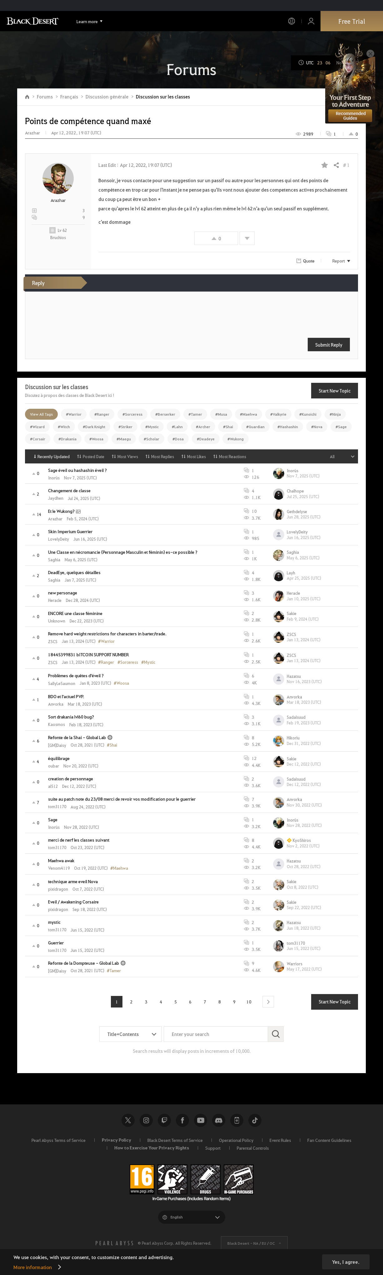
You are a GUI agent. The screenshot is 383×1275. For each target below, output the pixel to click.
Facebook (182, 1120)
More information (32, 1267)
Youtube (200, 1120)
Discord (218, 1120)
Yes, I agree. (346, 1262)
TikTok (254, 1120)
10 (248, 1001)
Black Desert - (251, 1243)
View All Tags (41, 414)
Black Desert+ (236, 1120)
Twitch (164, 1120)
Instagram (146, 1120)
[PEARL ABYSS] (114, 1243)
